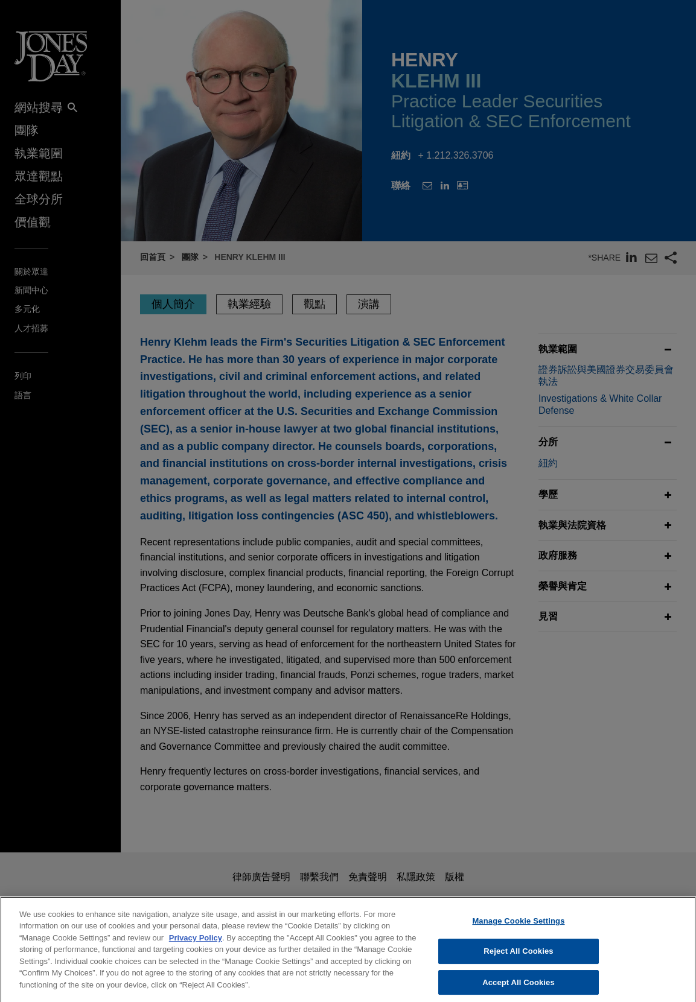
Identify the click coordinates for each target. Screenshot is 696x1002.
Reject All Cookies (518, 962)
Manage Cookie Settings (518, 931)
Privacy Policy (195, 948)
